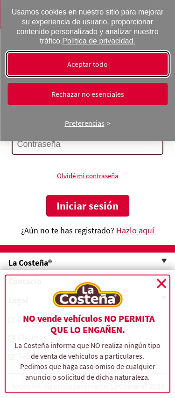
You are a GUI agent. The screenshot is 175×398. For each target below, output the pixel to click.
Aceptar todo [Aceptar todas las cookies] (87, 64)
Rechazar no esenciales (87, 94)
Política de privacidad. (98, 41)
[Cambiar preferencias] (88, 123)
